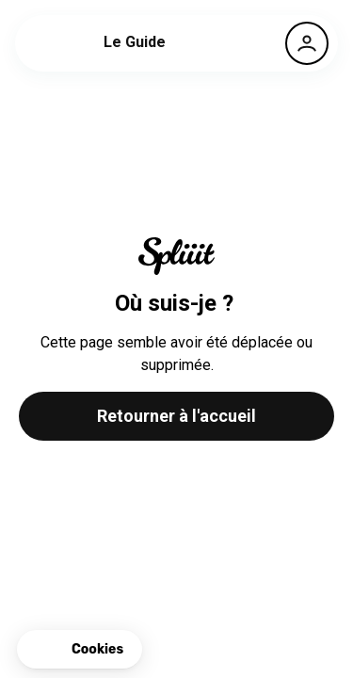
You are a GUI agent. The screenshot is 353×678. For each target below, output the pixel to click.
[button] (79, 650)
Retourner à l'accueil (176, 416)
